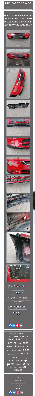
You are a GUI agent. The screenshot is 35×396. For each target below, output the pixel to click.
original (13, 334)
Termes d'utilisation (18, 386)
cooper (12, 357)
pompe (26, 358)
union (13, 354)
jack (8, 350)
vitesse (11, 367)
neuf (19, 339)
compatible (22, 367)
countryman (13, 336)
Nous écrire (18, 380)
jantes (11, 339)
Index (18, 377)
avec (19, 343)
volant (27, 347)
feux (26, 334)
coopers (20, 334)
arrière (12, 342)
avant (24, 353)
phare (26, 349)
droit (17, 354)
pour (10, 364)
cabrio (19, 350)
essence (18, 365)
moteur (9, 347)
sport (11, 360)
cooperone (24, 336)
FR (19, 388)
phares (20, 358)
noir (25, 342)
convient (26, 339)
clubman (19, 346)
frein (9, 354)
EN (17, 388)
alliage (24, 360)
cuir (15, 367)
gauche (18, 369)
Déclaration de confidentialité (18, 383)
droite (17, 361)
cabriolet (13, 350)
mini (26, 364)
